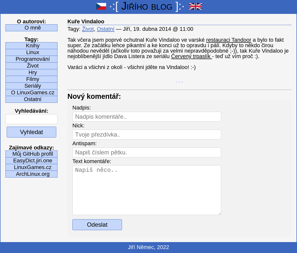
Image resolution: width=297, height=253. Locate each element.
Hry (33, 72)
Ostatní (33, 99)
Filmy (32, 79)
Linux (32, 52)
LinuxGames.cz (33, 167)
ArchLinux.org (33, 174)
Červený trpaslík (191, 56)
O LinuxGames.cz (33, 92)
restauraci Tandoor (228, 40)
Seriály (32, 86)
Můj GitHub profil (32, 154)
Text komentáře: (91, 161)
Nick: (78, 125)
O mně (33, 28)
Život (33, 66)
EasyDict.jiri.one (32, 160)
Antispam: (84, 143)
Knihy (32, 45)
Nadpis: (81, 108)
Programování (33, 59)
